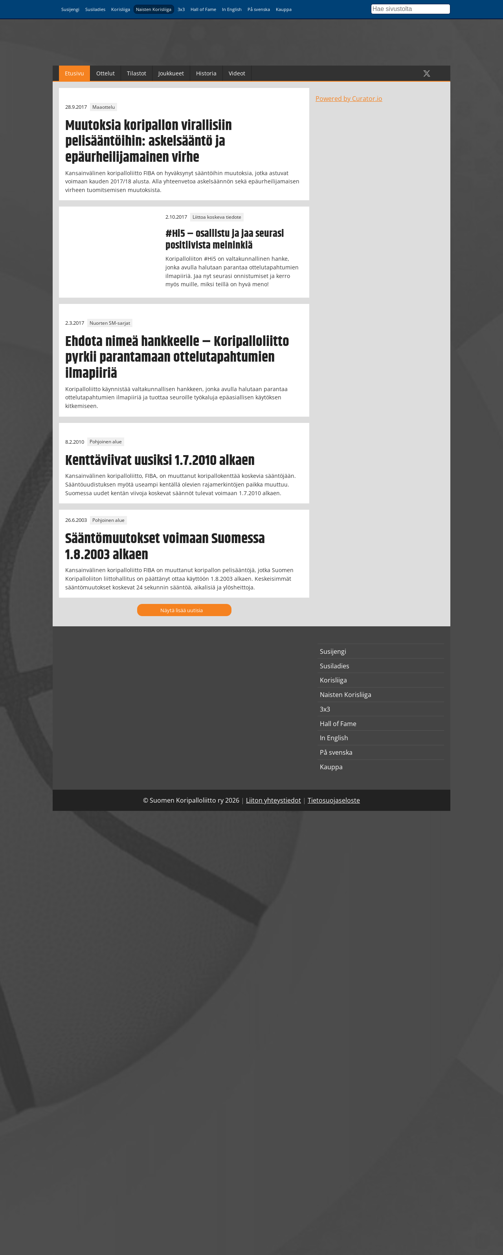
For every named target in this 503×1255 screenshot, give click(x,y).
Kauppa (284, 9)
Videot (237, 73)
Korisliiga (120, 9)
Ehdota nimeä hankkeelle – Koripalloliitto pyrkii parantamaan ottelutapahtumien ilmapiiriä (177, 358)
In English (232, 9)
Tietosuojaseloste (334, 800)
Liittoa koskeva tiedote (217, 217)
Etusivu (74, 73)
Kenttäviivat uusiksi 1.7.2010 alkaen (160, 461)
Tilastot (136, 73)
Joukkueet (171, 73)
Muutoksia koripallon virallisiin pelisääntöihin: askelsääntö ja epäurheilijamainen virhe (148, 142)
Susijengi (70, 9)
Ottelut (105, 73)
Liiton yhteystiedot (273, 800)
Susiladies (95, 9)
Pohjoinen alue (106, 442)
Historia (206, 73)
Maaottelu (103, 107)
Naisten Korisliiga (153, 9)
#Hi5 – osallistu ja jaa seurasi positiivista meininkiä (224, 239)
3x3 (181, 9)
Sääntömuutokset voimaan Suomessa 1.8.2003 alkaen (165, 547)
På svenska (259, 9)
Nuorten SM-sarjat (110, 323)
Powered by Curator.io (349, 98)
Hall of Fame (203, 9)
